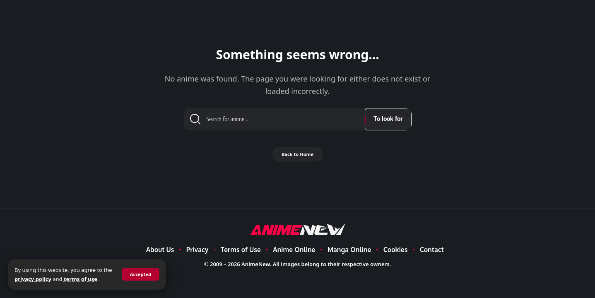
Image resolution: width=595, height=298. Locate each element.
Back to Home (297, 157)
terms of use (90, 279)
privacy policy (42, 279)
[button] (139, 274)
